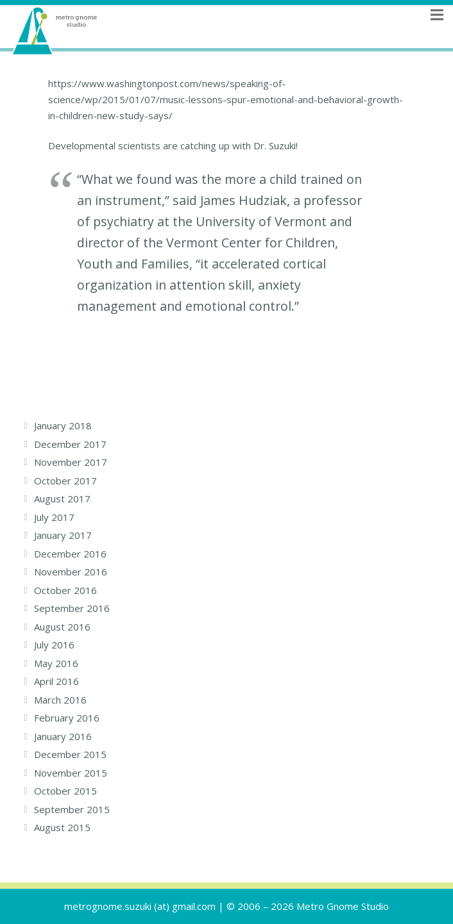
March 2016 (60, 699)
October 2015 (65, 790)
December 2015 (70, 754)
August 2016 (62, 626)
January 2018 (63, 425)
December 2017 (70, 444)
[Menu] (437, 31)
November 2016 (70, 571)
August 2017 (62, 498)
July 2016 (54, 644)
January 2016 (63, 736)
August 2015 (62, 827)
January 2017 (63, 535)
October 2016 (65, 590)
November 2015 (70, 772)
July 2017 (54, 517)
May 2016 (56, 663)
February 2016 (66, 717)
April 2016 (56, 681)
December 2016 (70, 553)
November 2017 (70, 462)
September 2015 (72, 809)
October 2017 (65, 480)
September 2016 (72, 608)
